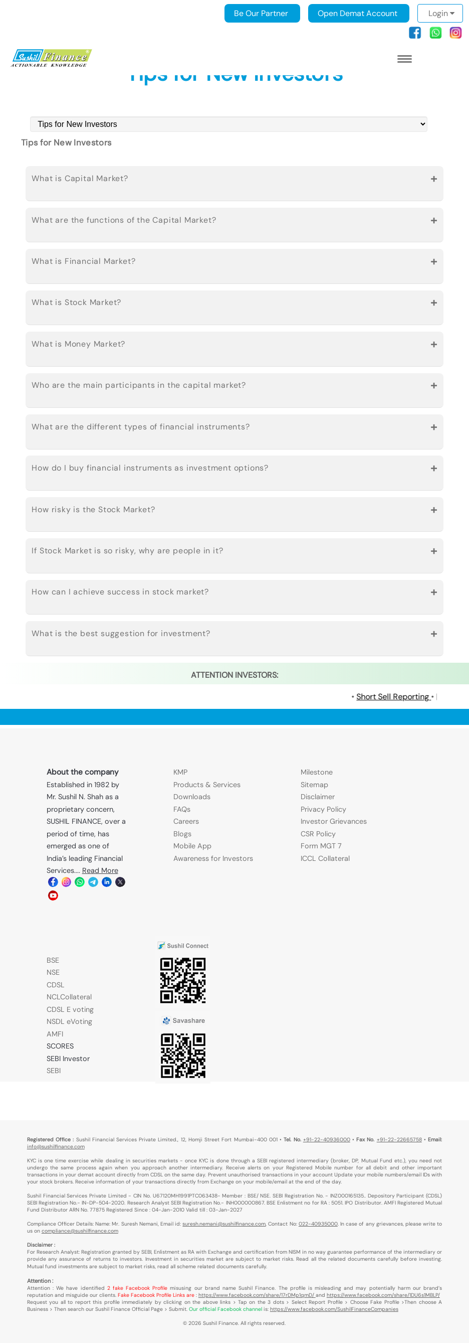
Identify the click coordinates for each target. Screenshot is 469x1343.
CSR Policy (318, 833)
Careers (186, 821)
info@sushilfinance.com (56, 1146)
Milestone (317, 772)
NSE (53, 972)
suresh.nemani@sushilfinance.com (224, 1224)
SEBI (54, 1070)
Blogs (182, 833)
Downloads (191, 796)
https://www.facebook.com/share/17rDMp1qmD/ (257, 1295)
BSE (53, 960)
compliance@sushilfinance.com (80, 1231)
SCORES (60, 1046)
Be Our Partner (261, 13)
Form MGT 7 (321, 845)
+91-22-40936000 (326, 1139)
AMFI (55, 1033)
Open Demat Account (357, 13)
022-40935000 (318, 1224)
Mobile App (192, 845)
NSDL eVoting (69, 1021)
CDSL (56, 984)
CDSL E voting (70, 1009)
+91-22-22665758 (399, 1139)
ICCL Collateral (325, 858)
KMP (180, 772)
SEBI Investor (68, 1058)
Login (441, 13)
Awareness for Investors (213, 858)
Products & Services (207, 784)
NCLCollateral (69, 996)
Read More (100, 870)
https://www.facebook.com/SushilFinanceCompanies (334, 1309)
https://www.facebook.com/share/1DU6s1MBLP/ (383, 1295)
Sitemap (314, 784)
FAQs (181, 809)
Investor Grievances (334, 821)
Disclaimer (318, 796)
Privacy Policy (323, 809)
